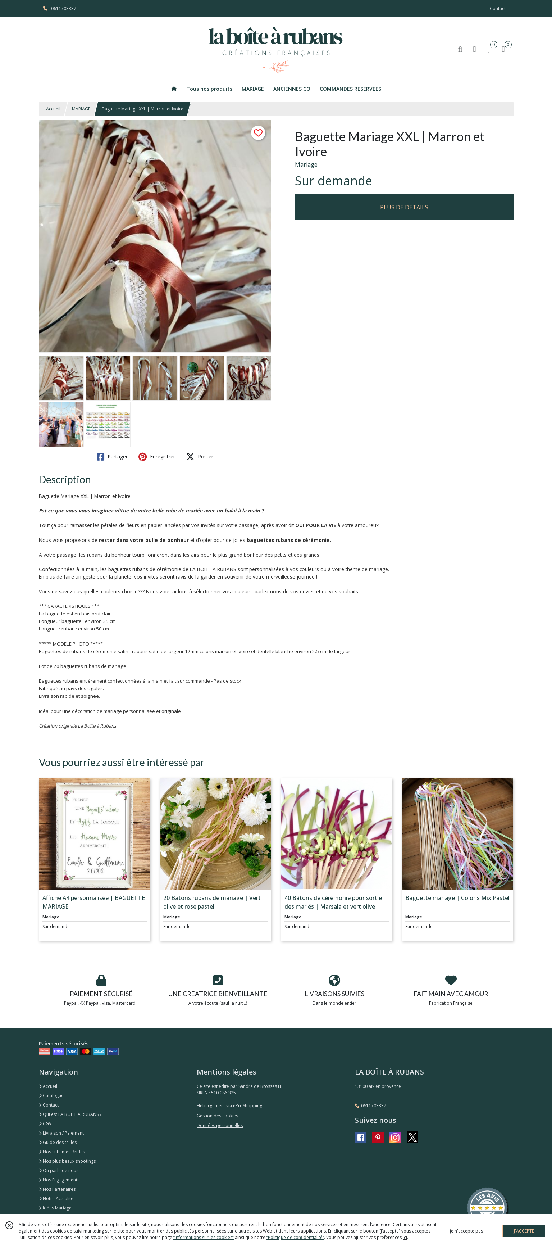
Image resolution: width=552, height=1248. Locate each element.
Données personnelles (220, 1125)
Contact (498, 8)
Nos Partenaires (57, 1189)
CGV (45, 1124)
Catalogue (51, 1096)
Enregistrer (156, 456)
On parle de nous (58, 1170)
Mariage (306, 164)
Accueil (53, 109)
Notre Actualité (56, 1198)
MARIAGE (81, 109)
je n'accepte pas (466, 1231)
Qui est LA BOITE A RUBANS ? (70, 1114)
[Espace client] (474, 49)
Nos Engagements (59, 1180)
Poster (199, 456)
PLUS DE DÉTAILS (404, 207)
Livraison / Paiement (61, 1133)
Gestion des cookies (217, 1116)
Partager (112, 456)
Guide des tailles (58, 1142)
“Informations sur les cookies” (203, 1237)
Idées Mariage (55, 1208)
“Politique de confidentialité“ (295, 1237)
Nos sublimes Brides (62, 1152)
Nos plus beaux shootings (67, 1161)
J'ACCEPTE (524, 1231)
